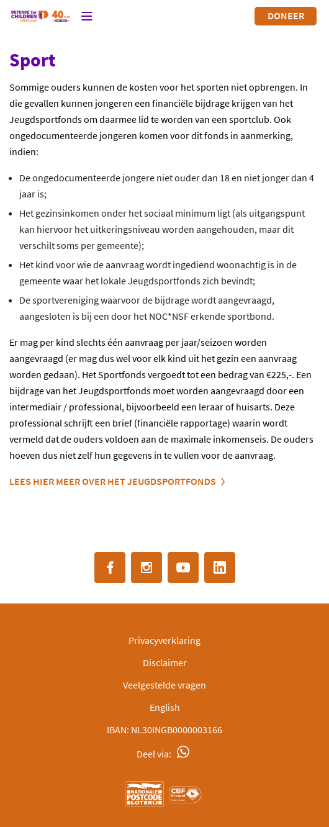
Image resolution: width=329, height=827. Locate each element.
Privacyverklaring (164, 640)
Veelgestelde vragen (164, 685)
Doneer (286, 15)
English (165, 707)
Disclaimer (165, 662)
